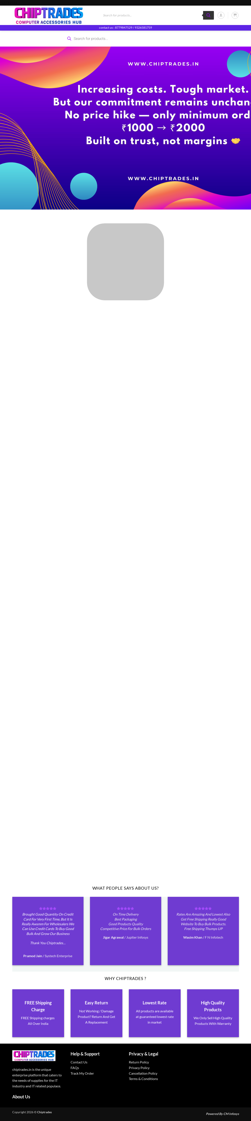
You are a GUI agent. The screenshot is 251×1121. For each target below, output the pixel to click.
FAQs (75, 1068)
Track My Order (82, 1073)
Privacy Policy (139, 1068)
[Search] (208, 15)
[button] (221, 15)
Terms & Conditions (143, 1079)
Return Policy (139, 1062)
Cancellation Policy (143, 1073)
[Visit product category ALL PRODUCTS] (125, 261)
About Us (21, 1096)
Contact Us (79, 1062)
